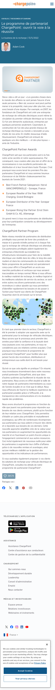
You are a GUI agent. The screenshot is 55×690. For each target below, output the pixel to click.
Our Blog (5, 19)
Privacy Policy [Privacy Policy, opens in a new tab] (40, 663)
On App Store (17, 523)
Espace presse (15, 604)
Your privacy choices (25, 678)
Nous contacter (15, 589)
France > (14, 634)
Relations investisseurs (19, 608)
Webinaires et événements (21, 612)
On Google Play (18, 530)
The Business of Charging (20, 19)
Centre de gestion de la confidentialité (26, 554)
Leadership (13, 577)
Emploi (11, 585)
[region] (25, 664)
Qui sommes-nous (17, 569)
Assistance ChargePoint (19, 546)
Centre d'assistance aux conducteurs (25, 550)
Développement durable (20, 573)
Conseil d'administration (20, 581)
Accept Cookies (25, 671)
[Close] (47, 644)
